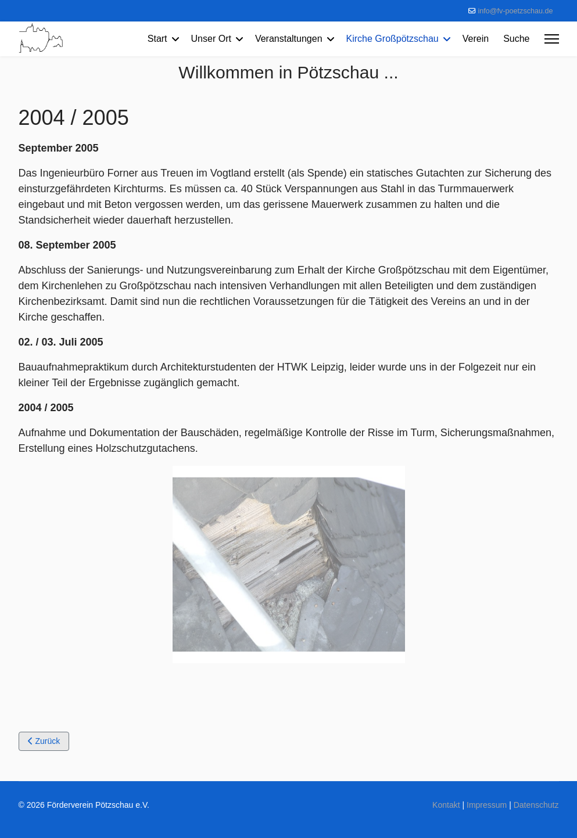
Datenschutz (536, 805)
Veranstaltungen (288, 39)
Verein (476, 39)
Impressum (487, 805)
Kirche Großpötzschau (392, 39)
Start (157, 39)
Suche (516, 39)
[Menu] (551, 38)
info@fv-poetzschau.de (515, 11)
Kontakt (446, 805)
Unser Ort (211, 39)
